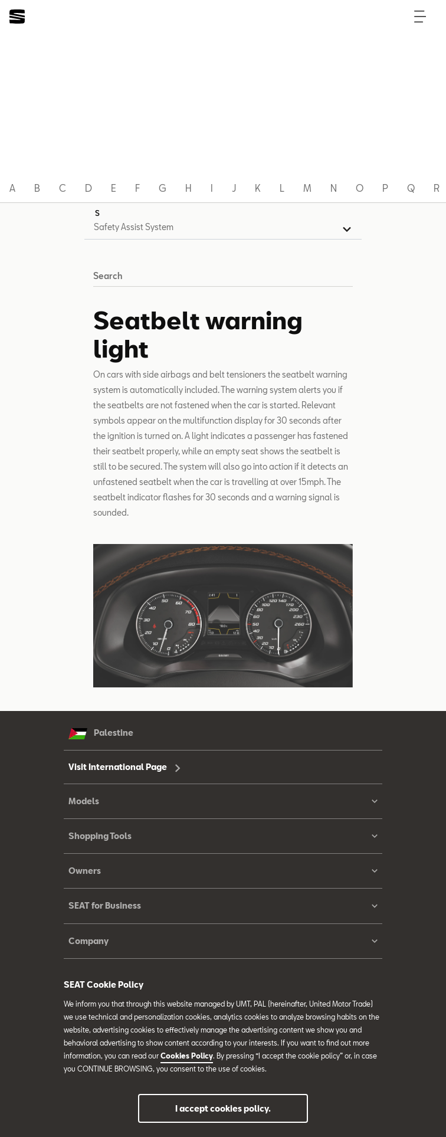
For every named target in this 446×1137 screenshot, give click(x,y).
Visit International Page (124, 767)
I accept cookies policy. (223, 1108)
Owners (223, 871)
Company (223, 941)
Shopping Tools (223, 836)
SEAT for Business (223, 905)
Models (223, 801)
